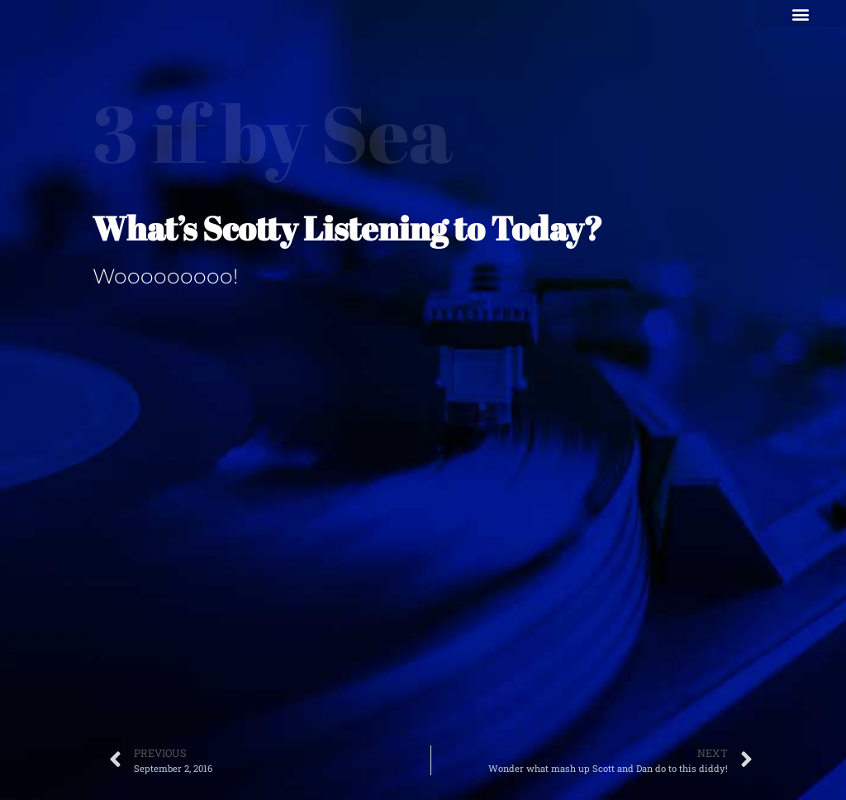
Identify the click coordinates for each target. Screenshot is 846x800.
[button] (800, 13)
